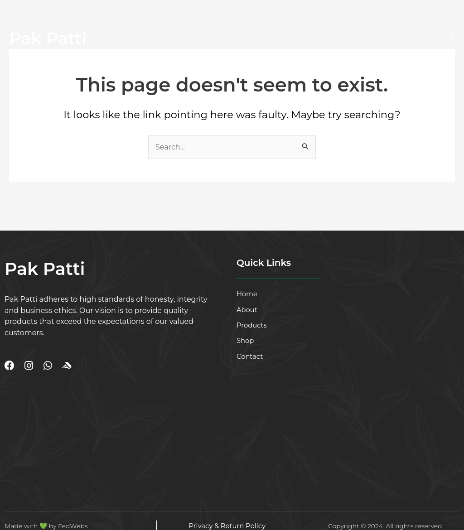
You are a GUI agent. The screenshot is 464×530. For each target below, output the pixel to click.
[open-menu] (452, 33)
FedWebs (72, 526)
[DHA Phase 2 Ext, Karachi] (80, 427)
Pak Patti (49, 38)
